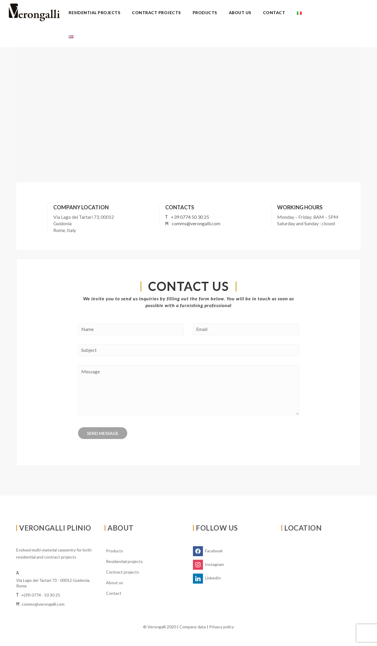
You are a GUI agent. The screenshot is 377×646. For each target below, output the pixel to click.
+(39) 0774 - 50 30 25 (40, 594)
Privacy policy (221, 626)
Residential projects (94, 12)
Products (205, 12)
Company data (192, 626)
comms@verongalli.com (196, 223)
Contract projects (156, 12)
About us (240, 12)
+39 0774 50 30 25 (190, 217)
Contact (274, 12)
